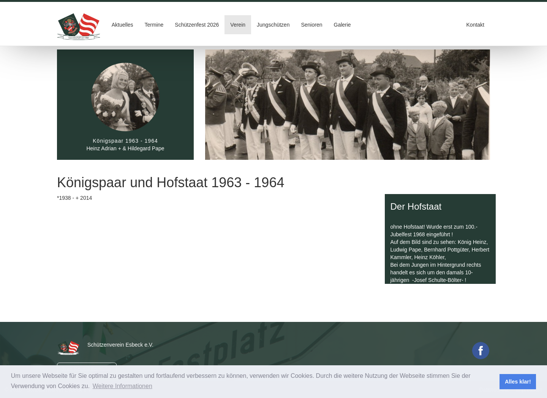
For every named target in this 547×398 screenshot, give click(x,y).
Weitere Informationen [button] (122, 386)
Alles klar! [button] (518, 382)
